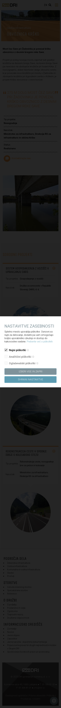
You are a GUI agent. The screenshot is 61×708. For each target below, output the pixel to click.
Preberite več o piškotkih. (40, 341)
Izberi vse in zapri (30, 371)
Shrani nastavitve (30, 379)
